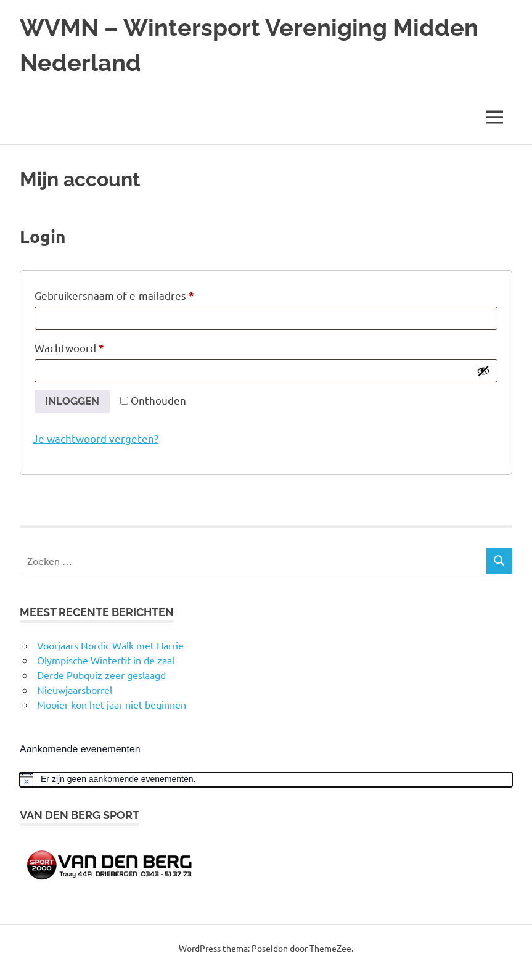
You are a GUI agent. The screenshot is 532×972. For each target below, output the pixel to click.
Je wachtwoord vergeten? (95, 438)
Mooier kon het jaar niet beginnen (111, 704)
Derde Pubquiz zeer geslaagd (101, 675)
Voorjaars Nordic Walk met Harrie (110, 645)
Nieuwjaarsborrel (74, 689)
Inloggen (72, 401)
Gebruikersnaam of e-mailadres (131, 293)
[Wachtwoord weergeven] (483, 370)
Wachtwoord (86, 346)
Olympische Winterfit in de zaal (105, 660)
